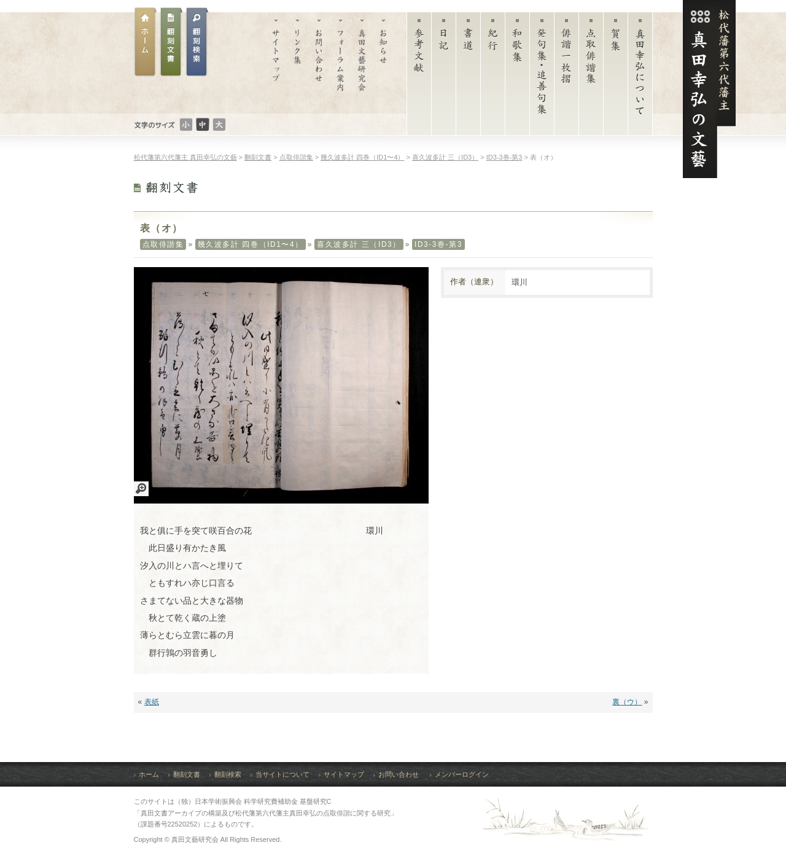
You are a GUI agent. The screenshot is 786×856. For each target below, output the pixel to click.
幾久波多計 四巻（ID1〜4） (250, 244)
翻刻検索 (227, 774)
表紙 (151, 702)
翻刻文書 (171, 41)
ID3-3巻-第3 (438, 244)
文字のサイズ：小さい (186, 124)
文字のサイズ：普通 (202, 124)
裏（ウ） (627, 702)
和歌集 (517, 76)
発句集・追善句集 (542, 76)
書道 (468, 76)
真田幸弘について (640, 76)
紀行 (493, 76)
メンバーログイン (462, 774)
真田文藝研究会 (362, 63)
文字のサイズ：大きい (219, 124)
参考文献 (419, 76)
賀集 (616, 76)
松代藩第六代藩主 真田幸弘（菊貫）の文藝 (709, 89)
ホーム (145, 41)
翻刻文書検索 (197, 41)
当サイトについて (282, 774)
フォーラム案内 (340, 63)
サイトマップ (276, 63)
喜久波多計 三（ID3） (359, 244)
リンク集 (297, 63)
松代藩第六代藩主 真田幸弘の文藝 (185, 157)
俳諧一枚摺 (566, 76)
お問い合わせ (319, 63)
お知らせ (383, 63)
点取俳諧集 (591, 76)
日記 (444, 76)
